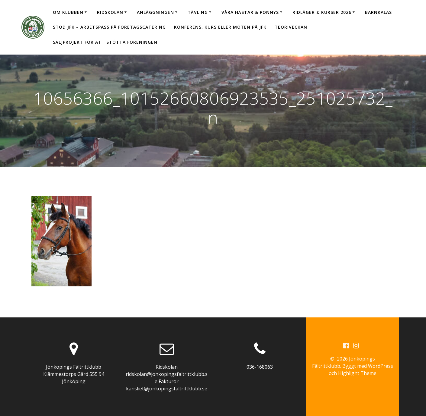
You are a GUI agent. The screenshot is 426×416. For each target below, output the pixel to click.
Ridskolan (110, 12)
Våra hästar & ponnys (250, 12)
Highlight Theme (357, 373)
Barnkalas (378, 12)
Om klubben (68, 12)
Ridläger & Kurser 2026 (321, 12)
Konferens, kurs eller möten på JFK (220, 27)
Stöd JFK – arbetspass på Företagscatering (109, 27)
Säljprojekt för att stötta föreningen (105, 42)
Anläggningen (155, 12)
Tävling (198, 12)
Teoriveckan (291, 27)
